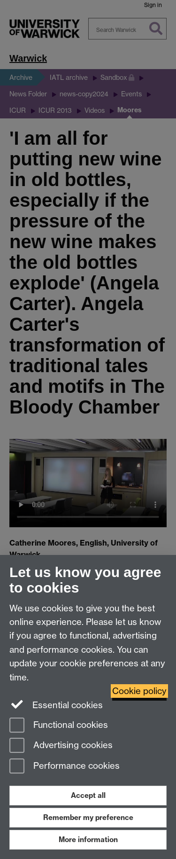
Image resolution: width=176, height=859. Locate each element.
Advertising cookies (61, 746)
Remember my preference (88, 817)
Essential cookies (56, 704)
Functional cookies (58, 725)
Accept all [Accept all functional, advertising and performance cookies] (88, 795)
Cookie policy (139, 691)
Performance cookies (64, 766)
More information (88, 839)
